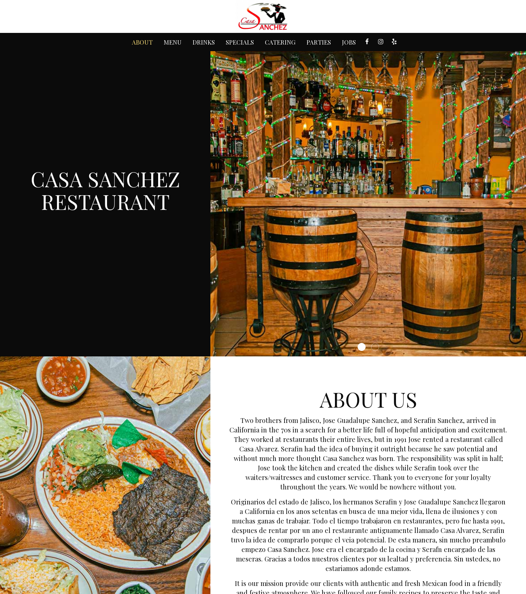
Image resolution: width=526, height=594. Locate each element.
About (142, 42)
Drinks (204, 42)
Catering (280, 42)
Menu (173, 42)
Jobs (349, 42)
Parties (318, 42)
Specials (240, 42)
